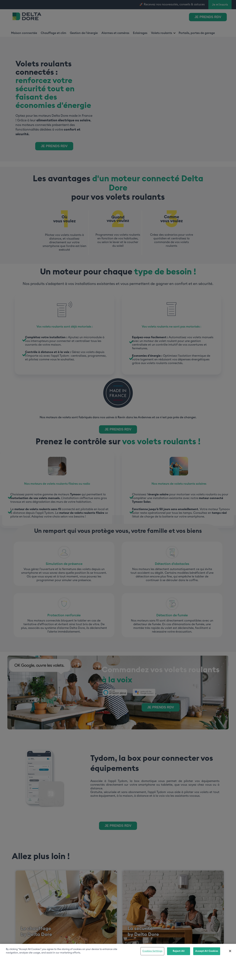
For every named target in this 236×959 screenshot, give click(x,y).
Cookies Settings (152, 951)
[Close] (230, 951)
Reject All (179, 951)
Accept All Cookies (206, 951)
